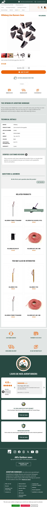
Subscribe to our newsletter (23, 464)
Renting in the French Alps (8, 489)
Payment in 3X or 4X (36, 338)
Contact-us (8, 492)
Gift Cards (21, 493)
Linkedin (36, 451)
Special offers (22, 488)
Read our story (26, 479)
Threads (23, 451)
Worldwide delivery (11, 351)
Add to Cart (25, 72)
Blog (10, 451)
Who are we (8, 483)
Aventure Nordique (14, 472)
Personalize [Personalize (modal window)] (34, 505)
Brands (7, 486)
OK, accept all (15, 505)
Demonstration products (22, 495)
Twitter (28, 451)
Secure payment (36, 489)
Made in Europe (23, 486)
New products (22, 483)
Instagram (14, 451)
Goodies (21, 490)
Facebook (19, 451)
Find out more (23, 415)
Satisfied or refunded (37, 492)
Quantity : (19, 68)
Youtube (32, 451)
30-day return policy (36, 351)
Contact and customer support (36, 484)
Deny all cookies (25, 505)
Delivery (34, 487)
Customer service (11, 338)
